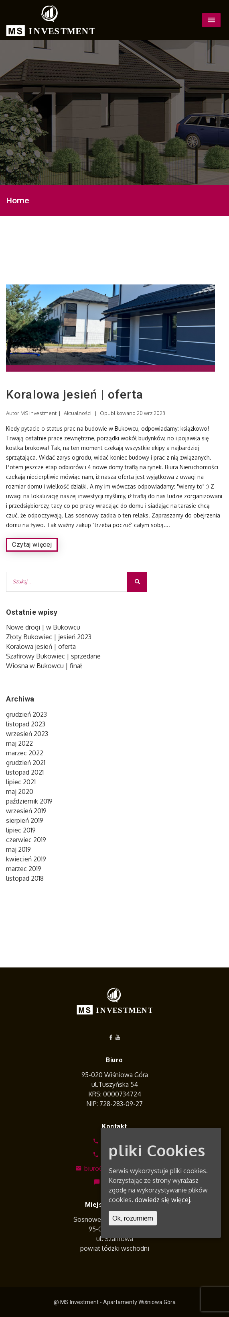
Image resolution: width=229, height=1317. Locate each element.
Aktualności (77, 413)
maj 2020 (19, 791)
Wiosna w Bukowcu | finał (44, 666)
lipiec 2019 (21, 830)
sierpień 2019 (24, 820)
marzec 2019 (23, 869)
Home (17, 200)
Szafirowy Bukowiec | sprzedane (53, 656)
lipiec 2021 (21, 782)
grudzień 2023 (26, 714)
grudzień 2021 (25, 763)
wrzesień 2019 (26, 811)
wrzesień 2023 (27, 734)
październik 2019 (29, 801)
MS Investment (38, 413)
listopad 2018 (25, 878)
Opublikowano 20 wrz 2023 (132, 413)
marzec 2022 (24, 753)
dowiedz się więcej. (163, 1200)
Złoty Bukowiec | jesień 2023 (48, 637)
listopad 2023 (25, 724)
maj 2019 (18, 849)
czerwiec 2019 (26, 840)
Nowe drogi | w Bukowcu (43, 627)
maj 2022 (19, 743)
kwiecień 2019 (26, 859)
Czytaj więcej (32, 544)
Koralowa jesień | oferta (74, 394)
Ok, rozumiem (132, 1218)
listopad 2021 (25, 772)
